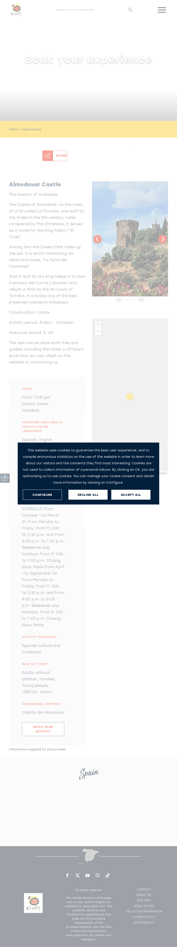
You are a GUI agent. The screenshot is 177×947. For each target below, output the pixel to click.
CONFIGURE (42, 494)
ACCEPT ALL (131, 494)
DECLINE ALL (88, 494)
